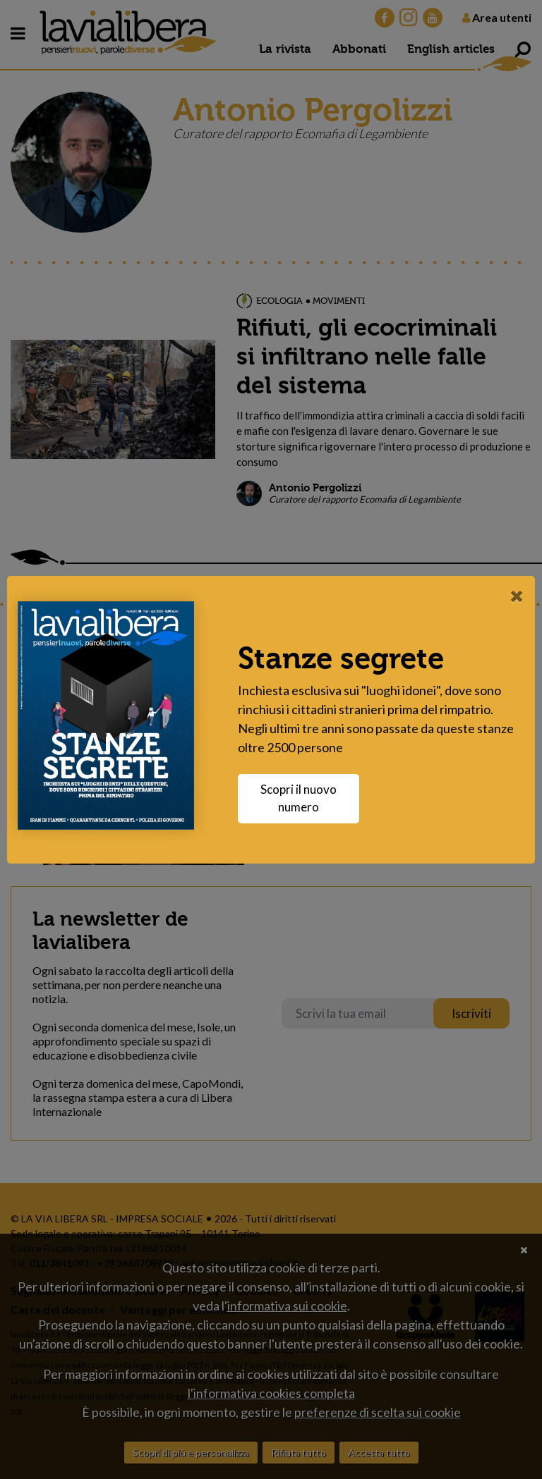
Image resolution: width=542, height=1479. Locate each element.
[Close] (517, 595)
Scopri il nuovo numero (298, 798)
